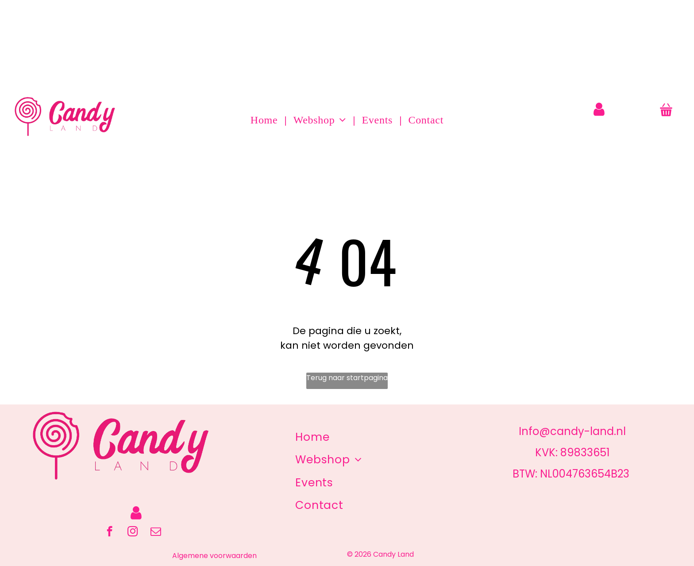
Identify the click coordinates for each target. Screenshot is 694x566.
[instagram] (132, 532)
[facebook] (109, 532)
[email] (155, 532)
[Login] (599, 109)
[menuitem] (265, 120)
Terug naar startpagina (347, 378)
